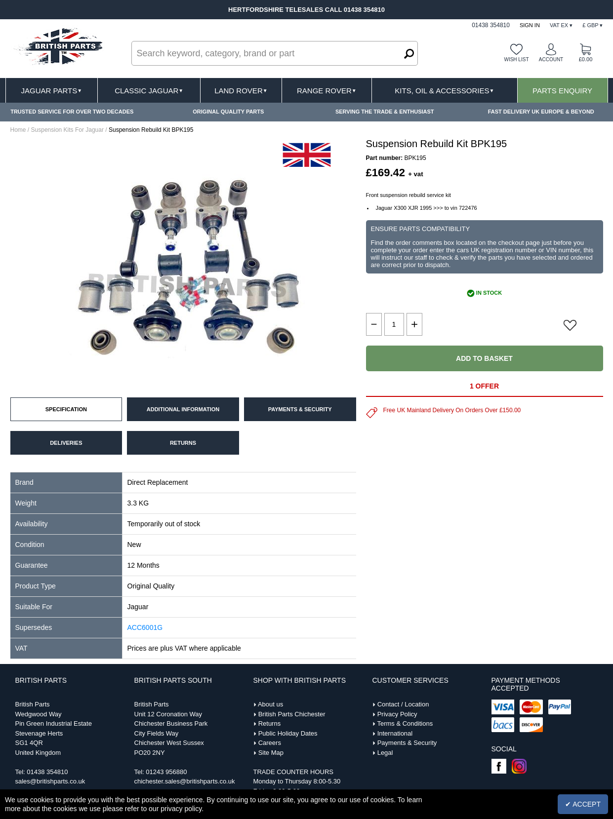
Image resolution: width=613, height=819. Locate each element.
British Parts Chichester (292, 714)
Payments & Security (407, 742)
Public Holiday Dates (288, 733)
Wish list (516, 59)
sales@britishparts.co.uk (50, 781)
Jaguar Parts (51, 90)
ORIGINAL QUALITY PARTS (228, 112)
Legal (385, 752)
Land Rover (240, 90)
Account (551, 59)
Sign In (530, 25)
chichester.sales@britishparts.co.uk (184, 781)
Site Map (271, 752)
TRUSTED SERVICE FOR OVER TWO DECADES (71, 112)
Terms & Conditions (405, 723)
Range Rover (327, 90)
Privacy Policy (397, 714)
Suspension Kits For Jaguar (67, 129)
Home (18, 129)
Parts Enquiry (562, 90)
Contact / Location (403, 704)
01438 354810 (47, 772)
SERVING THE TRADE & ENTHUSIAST (384, 112)
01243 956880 (166, 772)
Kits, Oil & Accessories (444, 90)
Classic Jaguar (149, 90)
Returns (269, 723)
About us (270, 704)
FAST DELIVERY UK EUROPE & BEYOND (541, 112)
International (395, 733)
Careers (269, 742)
